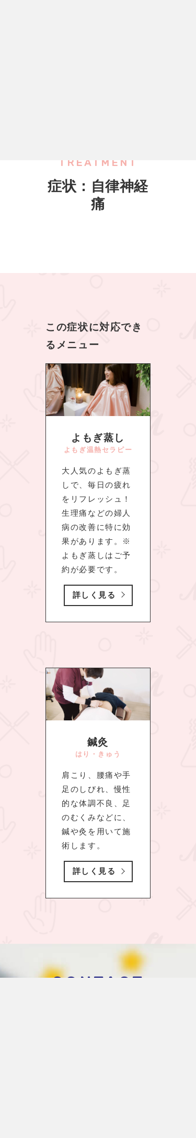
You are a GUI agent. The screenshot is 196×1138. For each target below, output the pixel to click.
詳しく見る (94, 595)
